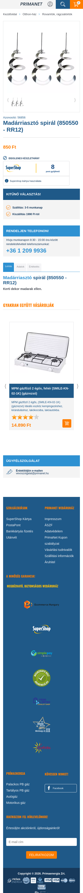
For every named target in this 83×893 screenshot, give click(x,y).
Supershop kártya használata (23, 180)
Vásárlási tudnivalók (58, 550)
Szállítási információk (59, 556)
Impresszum (53, 519)
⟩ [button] (75, 100)
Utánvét (11, 537)
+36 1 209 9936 (26, 250)
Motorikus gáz (15, 803)
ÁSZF (49, 525)
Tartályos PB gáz (17, 790)
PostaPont (13, 525)
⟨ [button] (8, 100)
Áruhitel (50, 562)
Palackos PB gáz (18, 784)
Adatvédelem (54, 531)
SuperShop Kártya (18, 519)
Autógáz (11, 797)
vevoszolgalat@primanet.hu (32, 473)
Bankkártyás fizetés (19, 531)
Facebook (55, 788)
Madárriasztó (17, 277)
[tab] (8, 267)
